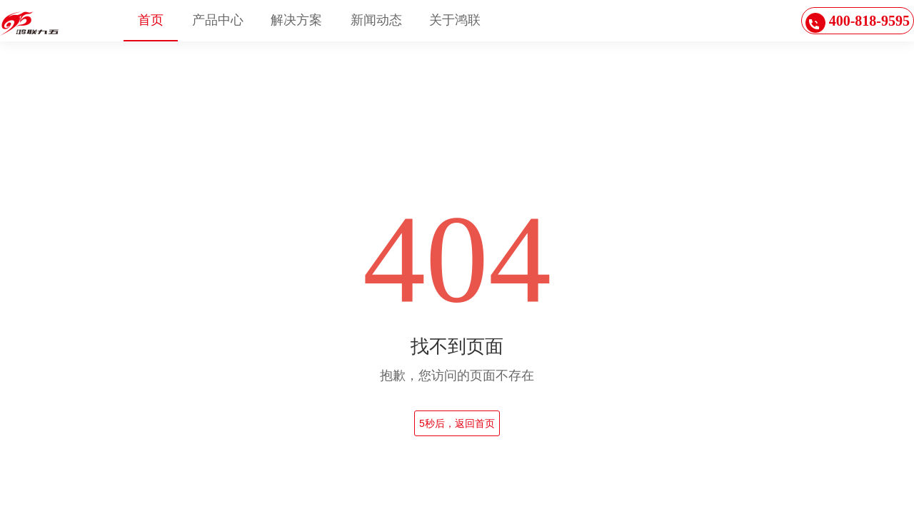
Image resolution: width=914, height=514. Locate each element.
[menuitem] (151, 20)
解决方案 (296, 20)
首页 (151, 20)
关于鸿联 (455, 20)
